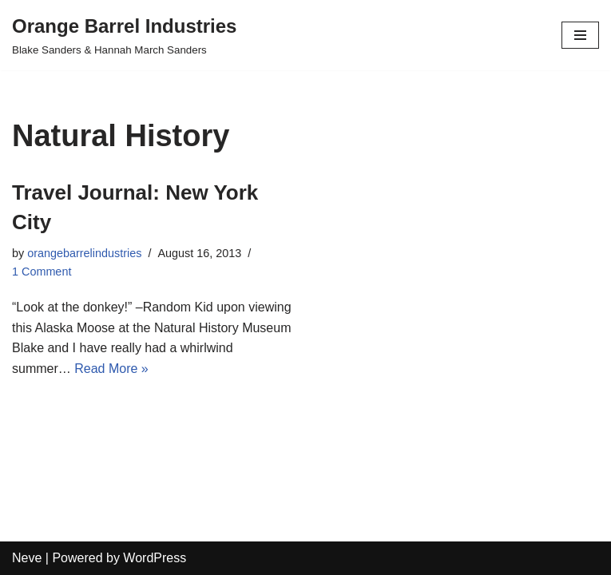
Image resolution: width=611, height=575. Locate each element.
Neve (27, 558)
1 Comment (41, 271)
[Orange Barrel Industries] (124, 35)
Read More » (111, 368)
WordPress (154, 558)
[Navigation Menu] (580, 35)
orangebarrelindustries (84, 253)
